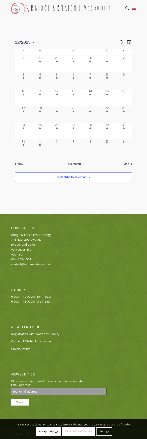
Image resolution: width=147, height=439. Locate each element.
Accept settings (48, 431)
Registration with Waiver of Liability (35, 334)
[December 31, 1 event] (23, 147)
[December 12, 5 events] (56, 97)
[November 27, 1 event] (40, 64)
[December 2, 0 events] (123, 64)
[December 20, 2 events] (73, 114)
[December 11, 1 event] (40, 97)
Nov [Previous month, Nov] (19, 164)
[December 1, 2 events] (107, 64)
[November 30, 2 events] (90, 64)
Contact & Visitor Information (31, 341)
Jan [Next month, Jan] (128, 164)
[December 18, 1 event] (40, 114)
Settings (104, 431)
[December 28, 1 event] (90, 131)
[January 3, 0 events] (73, 147)
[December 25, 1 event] (40, 131)
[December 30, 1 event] (123, 131)
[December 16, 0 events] (123, 97)
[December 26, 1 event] (56, 131)
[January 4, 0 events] (90, 147)
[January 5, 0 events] (107, 147)
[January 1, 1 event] (40, 147)
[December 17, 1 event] (23, 114)
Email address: (21, 385)
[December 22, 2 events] (107, 114)
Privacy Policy (20, 349)
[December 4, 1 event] (40, 80)
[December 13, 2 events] (73, 97)
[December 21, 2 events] (90, 114)
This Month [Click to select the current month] (73, 164)
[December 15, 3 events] (107, 97)
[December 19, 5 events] (56, 114)
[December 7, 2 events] (90, 80)
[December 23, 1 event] (123, 114)
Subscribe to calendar (71, 177)
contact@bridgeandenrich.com (31, 264)
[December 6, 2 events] (73, 80)
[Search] (125, 8)
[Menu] (134, 8)
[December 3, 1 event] (23, 80)
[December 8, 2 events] (107, 80)
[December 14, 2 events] (90, 97)
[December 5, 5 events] (56, 80)
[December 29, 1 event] (107, 131)
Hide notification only (78, 431)
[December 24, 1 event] (23, 131)
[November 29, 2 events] (73, 64)
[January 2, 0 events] (56, 147)
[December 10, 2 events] (23, 97)
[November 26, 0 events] (23, 64)
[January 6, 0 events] (123, 147)
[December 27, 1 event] (73, 131)
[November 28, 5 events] (56, 64)
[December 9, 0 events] (123, 80)
